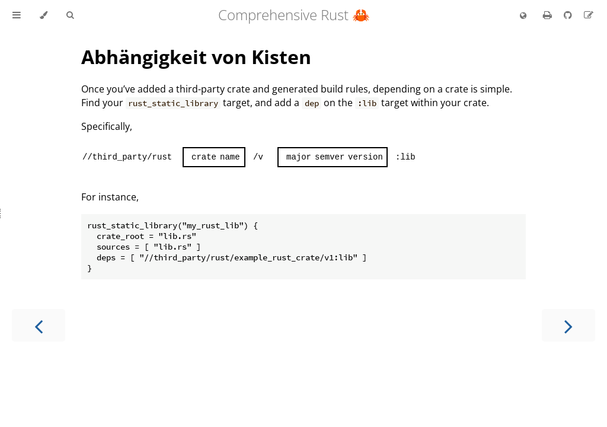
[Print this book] (548, 14)
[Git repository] (569, 14)
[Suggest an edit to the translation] (588, 14)
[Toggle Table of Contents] (16, 15)
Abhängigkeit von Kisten (196, 56)
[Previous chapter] (38, 325)
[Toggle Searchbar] (70, 15)
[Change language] (523, 16)
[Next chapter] (568, 325)
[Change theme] (43, 15)
